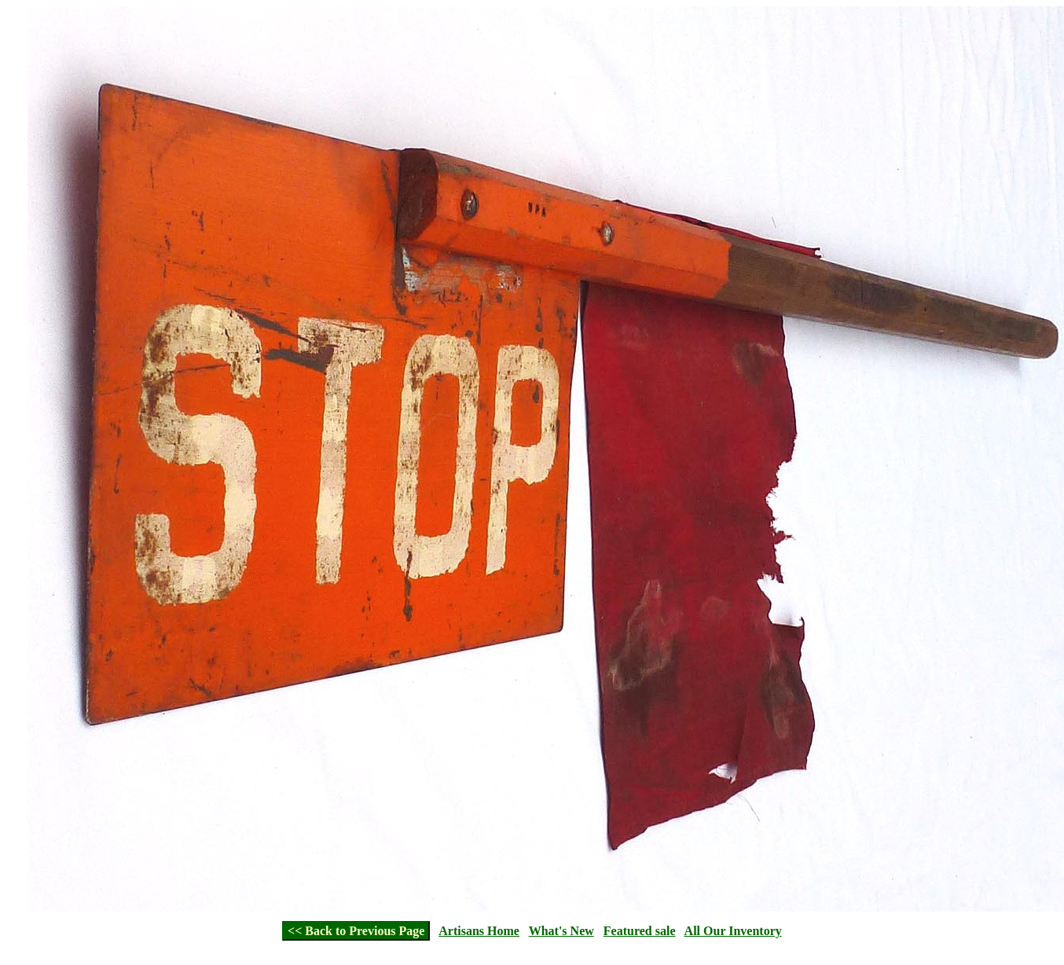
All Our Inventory (733, 930)
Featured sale (640, 930)
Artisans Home (478, 930)
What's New (561, 930)
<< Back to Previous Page (356, 930)
